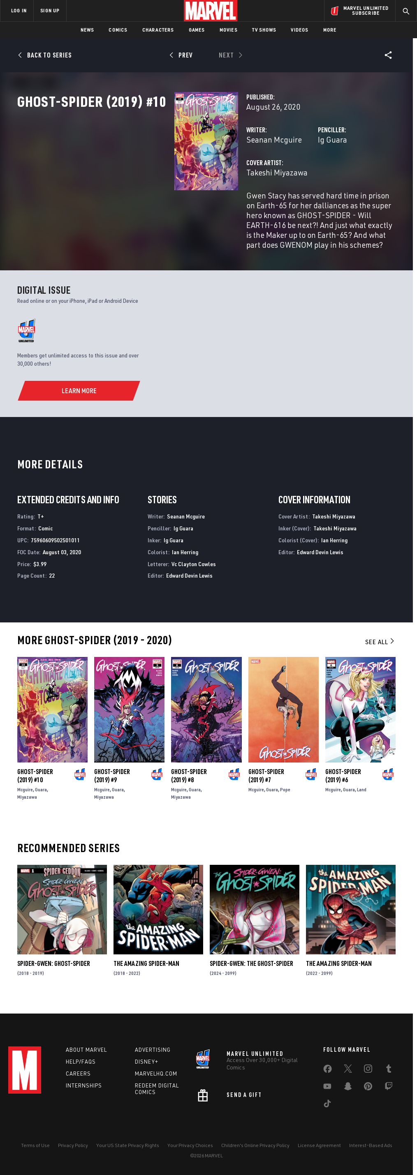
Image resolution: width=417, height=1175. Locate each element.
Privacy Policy (73, 1151)
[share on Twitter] (348, 1075)
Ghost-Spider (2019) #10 (35, 792)
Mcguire (25, 806)
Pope (285, 806)
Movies (228, 30)
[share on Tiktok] (327, 1110)
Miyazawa (27, 813)
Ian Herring (185, 568)
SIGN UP (49, 10)
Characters (158, 30)
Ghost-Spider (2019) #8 (189, 792)
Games (197, 30)
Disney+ (146, 1067)
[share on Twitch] (389, 1093)
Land (361, 806)
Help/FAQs (81, 1067)
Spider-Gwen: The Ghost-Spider (251, 980)
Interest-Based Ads (370, 1151)
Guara (41, 806)
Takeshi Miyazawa (167, 208)
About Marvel (86, 1055)
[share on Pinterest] (368, 1093)
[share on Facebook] (327, 1076)
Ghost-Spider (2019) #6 (343, 792)
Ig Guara (277, 175)
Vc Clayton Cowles (193, 580)
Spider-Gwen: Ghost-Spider (53, 980)
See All (380, 658)
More (330, 30)
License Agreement (319, 1151)
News (87, 30)
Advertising (153, 1055)
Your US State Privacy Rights (127, 1151)
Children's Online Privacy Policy (255, 1151)
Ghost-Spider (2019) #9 (112, 792)
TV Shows (264, 30)
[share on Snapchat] (348, 1093)
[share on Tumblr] (389, 1075)
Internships (84, 1090)
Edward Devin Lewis (189, 591)
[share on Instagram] (368, 1075)
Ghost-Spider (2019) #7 (266, 792)
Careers (78, 1079)
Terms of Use (35, 1151)
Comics (118, 30)
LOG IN (19, 10)
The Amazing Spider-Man (146, 980)
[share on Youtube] (327, 1093)
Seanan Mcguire (164, 175)
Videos (299, 30)
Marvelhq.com (156, 1079)
